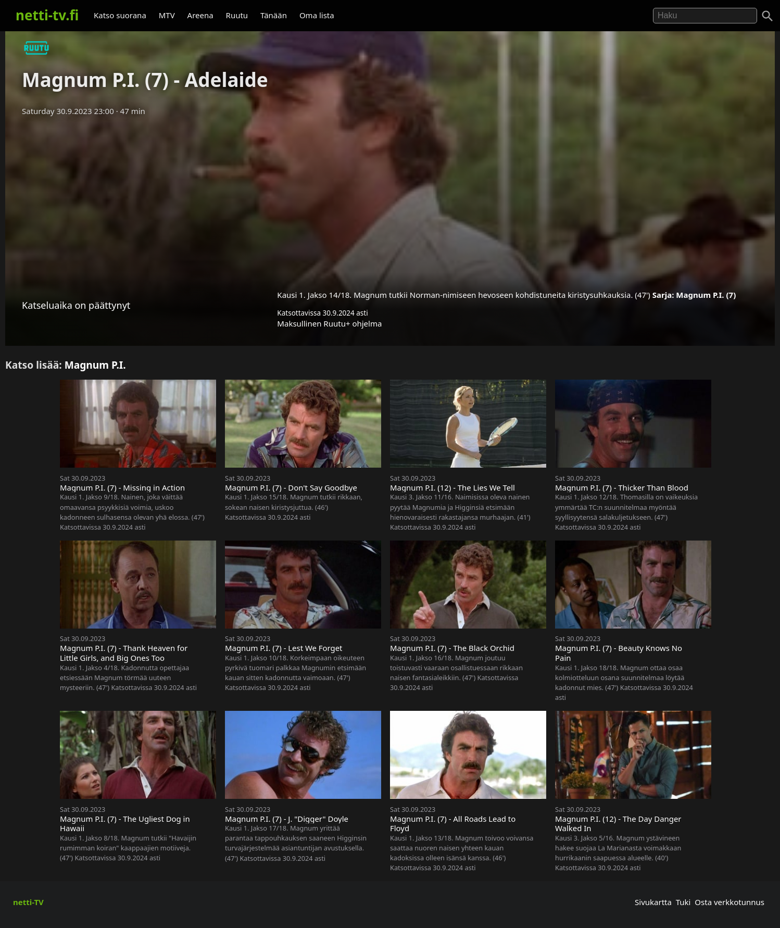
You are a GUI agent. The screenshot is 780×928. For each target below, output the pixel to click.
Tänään (273, 15)
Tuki (683, 902)
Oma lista (316, 15)
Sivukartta (653, 902)
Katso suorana (120, 15)
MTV (167, 15)
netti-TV (28, 902)
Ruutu (237, 15)
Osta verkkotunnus (729, 902)
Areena (200, 15)
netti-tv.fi (47, 15)
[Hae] (705, 15)
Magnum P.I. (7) (706, 295)
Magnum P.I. (95, 365)
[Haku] (767, 16)
